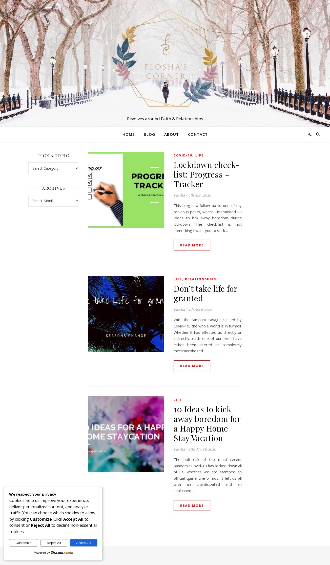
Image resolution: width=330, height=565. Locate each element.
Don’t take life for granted (205, 293)
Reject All (54, 543)
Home (128, 134)
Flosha (179, 195)
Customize (23, 543)
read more (192, 245)
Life (199, 155)
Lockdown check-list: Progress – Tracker (207, 174)
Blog (149, 134)
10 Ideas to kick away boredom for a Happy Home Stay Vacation (207, 423)
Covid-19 (183, 155)
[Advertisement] (276, 228)
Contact (198, 134)
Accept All (83, 543)
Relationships (200, 279)
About (171, 134)
